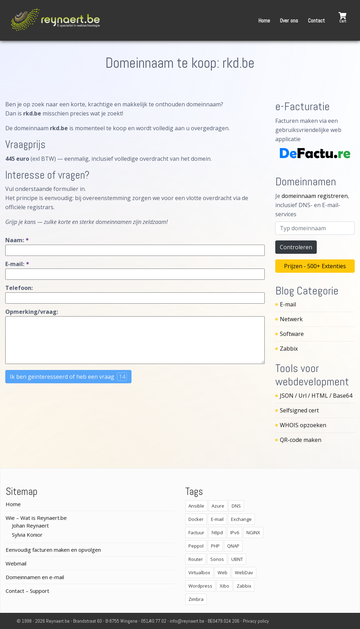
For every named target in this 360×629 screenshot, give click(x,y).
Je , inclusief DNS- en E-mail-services (312, 205)
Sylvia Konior (27, 534)
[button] (343, 17)
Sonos (217, 559)
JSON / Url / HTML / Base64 (316, 395)
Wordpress (200, 586)
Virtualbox (199, 572)
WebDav (244, 572)
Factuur (196, 532)
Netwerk (291, 319)
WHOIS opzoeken (303, 425)
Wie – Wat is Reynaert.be (36, 517)
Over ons (289, 20)
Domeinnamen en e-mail (35, 577)
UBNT (237, 559)
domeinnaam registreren (315, 196)
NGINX (253, 532)
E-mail (288, 304)
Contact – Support (27, 590)
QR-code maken (300, 440)
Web (222, 572)
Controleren (296, 247)
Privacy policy (256, 621)
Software (292, 334)
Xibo (224, 586)
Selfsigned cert (299, 410)
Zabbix (289, 348)
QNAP (233, 546)
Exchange (241, 519)
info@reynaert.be (187, 621)
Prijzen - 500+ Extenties (315, 266)
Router (195, 559)
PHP (215, 546)
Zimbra (196, 599)
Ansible (196, 506)
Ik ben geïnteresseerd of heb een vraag (68, 376)
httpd (217, 532)
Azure (218, 506)
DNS (236, 506)
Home (264, 20)
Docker (196, 519)
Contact (316, 20)
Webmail (16, 563)
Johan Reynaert (30, 525)
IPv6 (234, 532)
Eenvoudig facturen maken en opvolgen (53, 549)
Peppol (196, 546)
